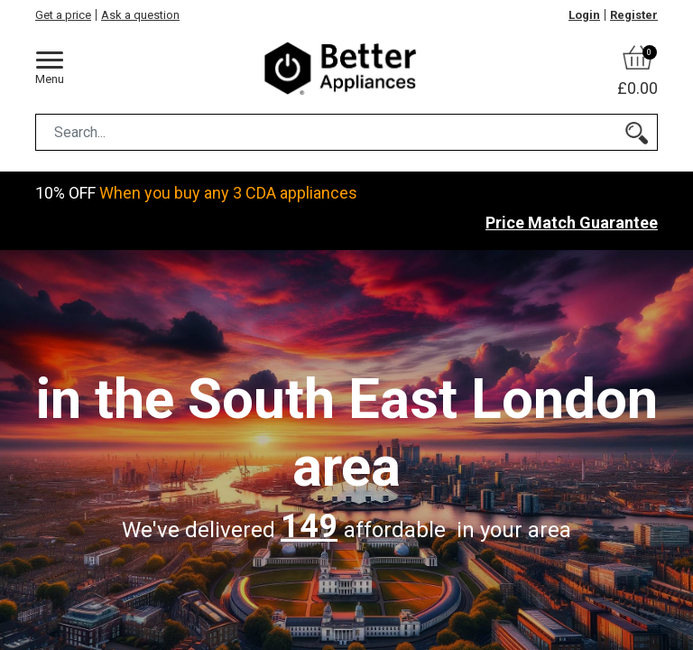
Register (634, 15)
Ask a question (140, 15)
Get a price (63, 15)
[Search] (636, 132)
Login (584, 15)
